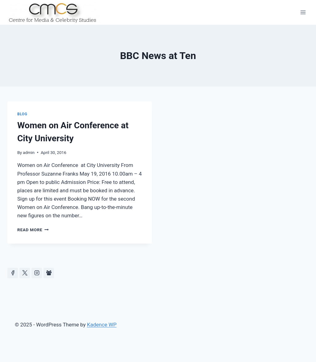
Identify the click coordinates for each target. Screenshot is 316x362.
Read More (33, 229)
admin (29, 152)
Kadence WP (102, 325)
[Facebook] (12, 273)
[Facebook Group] (49, 273)
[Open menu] (303, 12)
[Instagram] (36, 273)
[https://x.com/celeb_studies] (24, 273)
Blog (22, 114)
